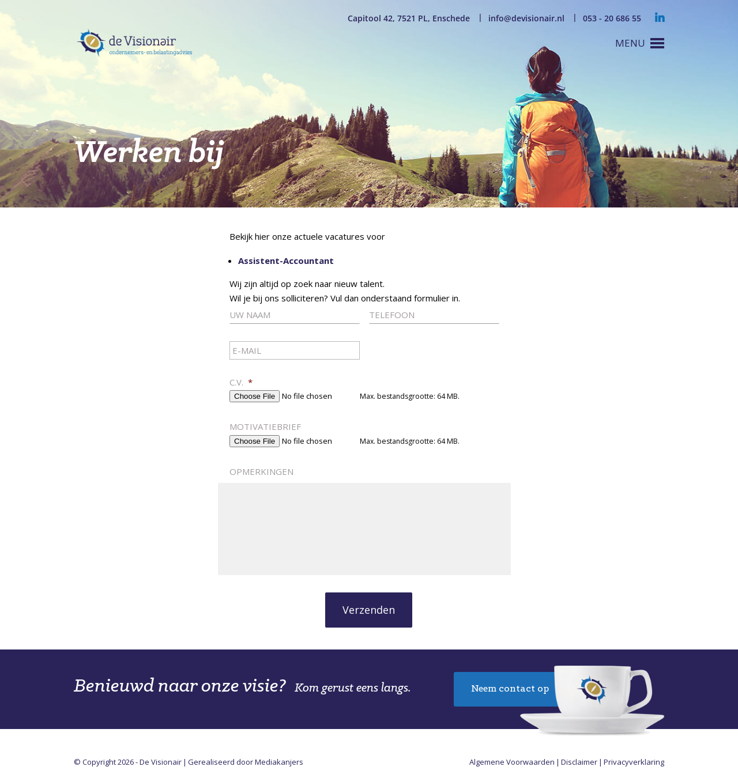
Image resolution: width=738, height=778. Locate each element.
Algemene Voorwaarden (512, 762)
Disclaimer (579, 762)
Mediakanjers (279, 762)
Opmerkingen (261, 471)
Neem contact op (510, 688)
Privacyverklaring (634, 762)
